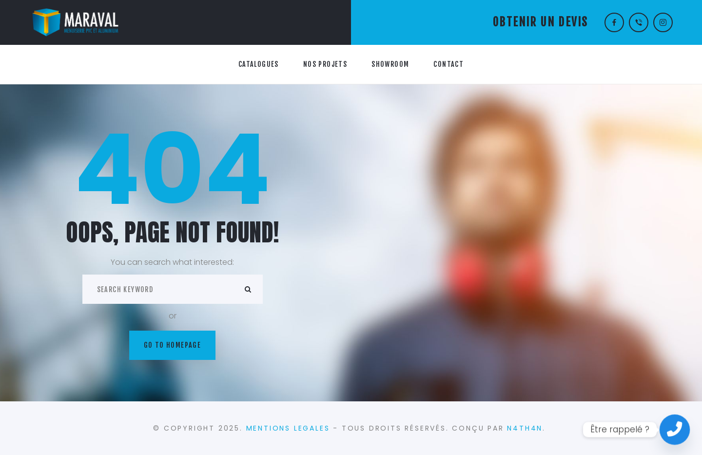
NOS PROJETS (325, 64)
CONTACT (448, 64)
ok (248, 289)
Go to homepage (172, 345)
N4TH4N (525, 428)
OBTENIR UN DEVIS (540, 22)
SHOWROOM (390, 64)
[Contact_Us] (675, 429)
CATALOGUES (258, 64)
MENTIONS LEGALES (288, 428)
